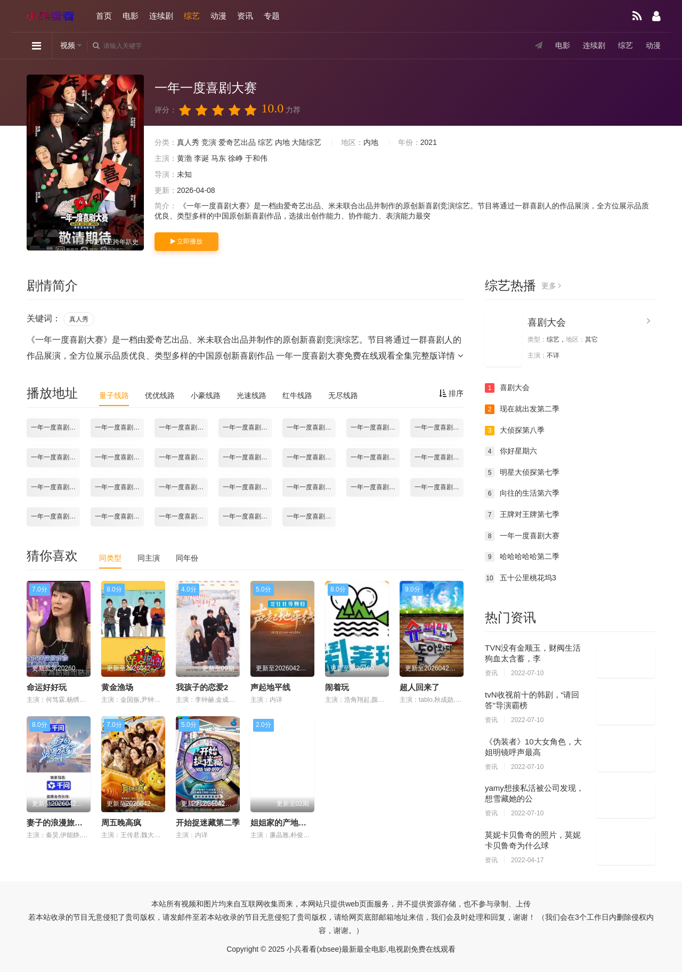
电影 (131, 15)
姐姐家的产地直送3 (284, 822)
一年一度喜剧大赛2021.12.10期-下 (311, 487)
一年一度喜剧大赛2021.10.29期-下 (375, 427)
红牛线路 (297, 395)
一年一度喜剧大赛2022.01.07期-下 (311, 516)
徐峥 (235, 158)
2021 (428, 142)
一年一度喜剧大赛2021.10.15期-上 (55, 427)
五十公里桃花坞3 (520, 578)
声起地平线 (270, 687)
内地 (282, 142)
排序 (451, 393)
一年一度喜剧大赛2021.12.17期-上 (375, 487)
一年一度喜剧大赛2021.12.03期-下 (183, 487)
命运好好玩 (47, 687)
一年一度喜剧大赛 (522, 536)
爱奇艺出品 (237, 142)
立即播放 (186, 241)
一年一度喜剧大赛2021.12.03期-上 (119, 487)
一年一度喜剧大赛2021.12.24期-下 (119, 516)
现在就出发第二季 (522, 409)
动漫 (218, 15)
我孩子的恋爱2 (202, 687)
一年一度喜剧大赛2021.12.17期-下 (439, 487)
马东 (218, 158)
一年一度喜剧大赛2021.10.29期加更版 (439, 427)
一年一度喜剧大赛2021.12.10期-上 (247, 487)
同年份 (187, 558)
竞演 (208, 142)
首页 (104, 15)
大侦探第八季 (515, 430)
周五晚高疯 (121, 822)
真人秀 (188, 142)
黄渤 (184, 158)
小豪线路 (206, 395)
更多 (551, 285)
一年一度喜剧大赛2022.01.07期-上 (247, 516)
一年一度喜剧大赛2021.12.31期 (183, 516)
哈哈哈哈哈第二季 (522, 557)
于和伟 (256, 158)
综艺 (192, 15)
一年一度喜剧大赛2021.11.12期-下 (247, 457)
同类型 (110, 558)
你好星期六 (511, 451)
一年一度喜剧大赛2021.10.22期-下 (247, 427)
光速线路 (251, 395)
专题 (272, 15)
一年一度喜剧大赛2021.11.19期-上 (311, 457)
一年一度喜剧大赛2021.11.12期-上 (183, 457)
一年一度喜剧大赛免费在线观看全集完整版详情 (369, 355)
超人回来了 (420, 687)
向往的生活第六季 (522, 493)
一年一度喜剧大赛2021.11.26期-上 (439, 457)
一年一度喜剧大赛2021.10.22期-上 (183, 427)
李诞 (201, 158)
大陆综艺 (306, 142)
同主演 (148, 558)
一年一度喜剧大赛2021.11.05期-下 (119, 457)
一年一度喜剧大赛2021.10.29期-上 (311, 427)
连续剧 (161, 15)
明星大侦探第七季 (522, 472)
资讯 (245, 15)
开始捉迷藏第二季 (208, 822)
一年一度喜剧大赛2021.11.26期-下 (55, 487)
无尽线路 (343, 395)
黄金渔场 (117, 687)
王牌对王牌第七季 (522, 515)
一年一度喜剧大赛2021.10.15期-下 (119, 427)
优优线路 (160, 395)
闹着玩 (337, 687)
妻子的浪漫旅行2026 (63, 822)
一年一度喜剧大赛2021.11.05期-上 (55, 457)
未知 (184, 174)
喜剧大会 (546, 322)
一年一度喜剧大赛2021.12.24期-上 (55, 516)
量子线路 (114, 395)
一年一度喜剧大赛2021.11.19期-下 (375, 457)
